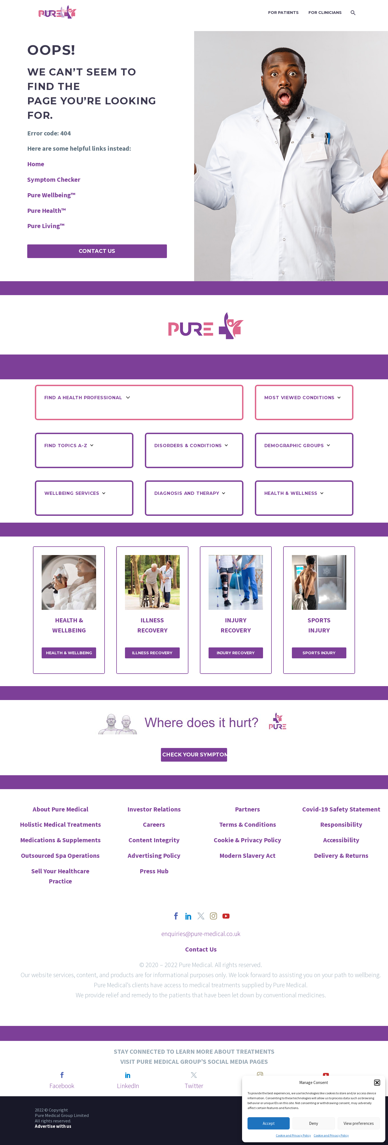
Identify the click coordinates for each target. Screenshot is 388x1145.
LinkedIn (128, 1086)
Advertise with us (53, 1126)
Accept (269, 1123)
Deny (313, 1123)
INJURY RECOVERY (236, 652)
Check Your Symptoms (194, 755)
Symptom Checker (53, 179)
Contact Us (97, 251)
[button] (377, 1082)
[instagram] (213, 916)
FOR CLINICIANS (325, 12)
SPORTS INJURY (319, 652)
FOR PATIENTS (283, 12)
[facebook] (175, 916)
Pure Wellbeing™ (51, 195)
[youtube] (226, 916)
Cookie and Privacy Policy (293, 1135)
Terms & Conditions (247, 824)
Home (35, 164)
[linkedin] (188, 916)
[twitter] (200, 916)
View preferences (359, 1123)
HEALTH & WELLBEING (69, 652)
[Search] (352, 12)
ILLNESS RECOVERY (152, 652)
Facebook (62, 1086)
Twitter (194, 1086)
